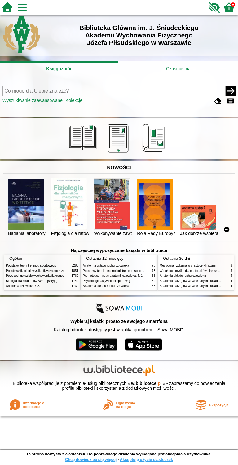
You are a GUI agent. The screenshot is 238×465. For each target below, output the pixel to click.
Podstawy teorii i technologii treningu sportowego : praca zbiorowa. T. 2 (132, 270)
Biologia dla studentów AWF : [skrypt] (31, 281)
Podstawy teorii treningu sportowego (31, 265)
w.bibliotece (146, 383)
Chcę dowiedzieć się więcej (91, 459)
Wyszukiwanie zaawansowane (32, 100)
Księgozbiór (59, 68)
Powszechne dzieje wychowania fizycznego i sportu (41, 275)
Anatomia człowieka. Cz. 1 (24, 286)
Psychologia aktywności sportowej (106, 281)
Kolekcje (74, 100)
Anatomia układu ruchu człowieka (106, 265)
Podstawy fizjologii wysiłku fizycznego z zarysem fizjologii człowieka (52, 270)
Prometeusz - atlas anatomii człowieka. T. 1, (113, 275)
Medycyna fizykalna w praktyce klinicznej (188, 265)
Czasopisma (178, 68)
